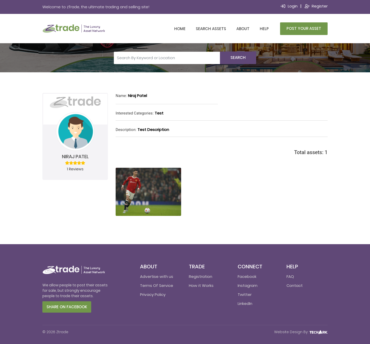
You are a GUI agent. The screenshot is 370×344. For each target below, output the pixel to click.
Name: (121, 95)
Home (180, 28)
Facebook (247, 276)
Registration (200, 276)
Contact (294, 285)
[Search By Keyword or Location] (167, 58)
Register (320, 6)
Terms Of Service (156, 285)
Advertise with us (156, 276)
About (242, 28)
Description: (126, 129)
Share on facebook (67, 307)
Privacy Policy (152, 294)
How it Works (201, 285)
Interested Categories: (135, 113)
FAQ (290, 276)
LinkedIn (245, 303)
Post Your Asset (303, 28)
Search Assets (211, 28)
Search (238, 57)
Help (264, 28)
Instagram (247, 285)
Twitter (245, 294)
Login (293, 6)
